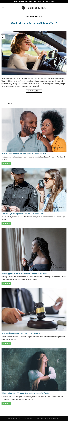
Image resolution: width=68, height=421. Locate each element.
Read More (6, 163)
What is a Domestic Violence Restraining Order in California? (25, 393)
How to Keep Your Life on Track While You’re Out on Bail (24, 154)
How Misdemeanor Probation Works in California (21, 333)
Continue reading (34, 91)
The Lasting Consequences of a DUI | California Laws (23, 213)
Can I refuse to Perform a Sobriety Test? (34, 23)
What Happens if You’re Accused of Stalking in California (24, 273)
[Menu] (3, 7)
